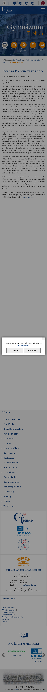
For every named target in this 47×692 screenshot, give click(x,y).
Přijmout (15, 351)
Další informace (23, 345)
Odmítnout (32, 351)
